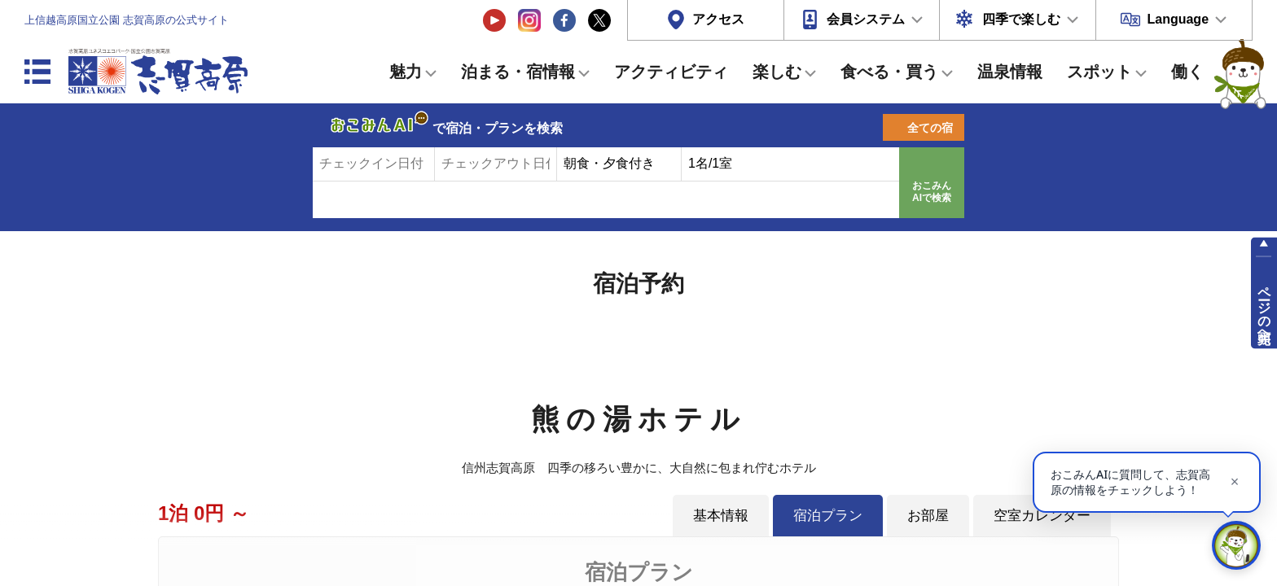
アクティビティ (671, 72)
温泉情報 (1009, 72)
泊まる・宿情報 (518, 72)
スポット (1099, 72)
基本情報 (720, 515)
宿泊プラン (827, 515)
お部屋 (928, 515)
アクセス (718, 19)
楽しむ (777, 72)
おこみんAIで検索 (931, 192)
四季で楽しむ (1021, 19)
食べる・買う (889, 72)
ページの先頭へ (1264, 307)
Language (1178, 19)
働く (1187, 72)
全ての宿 (930, 127)
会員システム (866, 19)
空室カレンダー (1042, 515)
